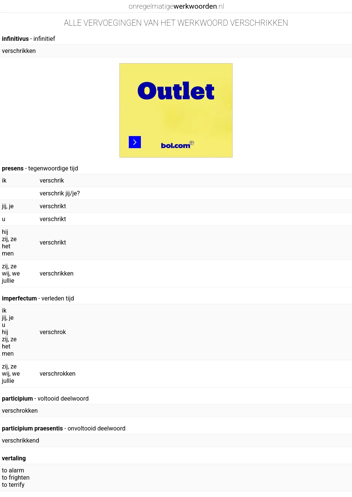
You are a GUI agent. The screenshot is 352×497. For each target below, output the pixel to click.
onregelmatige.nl (176, 6)
